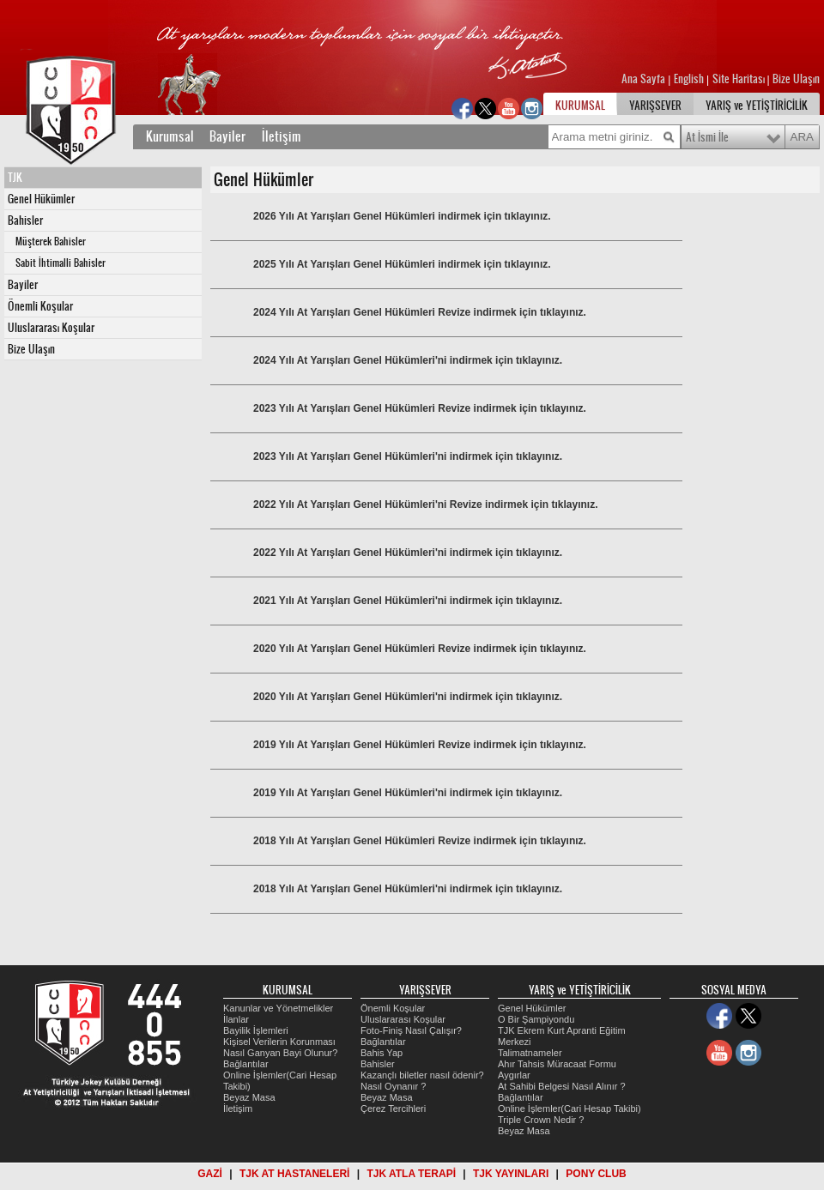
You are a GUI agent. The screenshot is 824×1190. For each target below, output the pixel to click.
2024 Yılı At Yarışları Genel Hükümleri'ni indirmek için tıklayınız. (407, 360)
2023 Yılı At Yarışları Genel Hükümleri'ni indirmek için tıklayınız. (407, 456)
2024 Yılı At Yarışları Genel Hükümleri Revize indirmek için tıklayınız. (419, 312)
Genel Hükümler (41, 199)
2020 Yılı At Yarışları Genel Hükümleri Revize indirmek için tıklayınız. (419, 649)
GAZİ (209, 1174)
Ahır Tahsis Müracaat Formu (557, 1064)
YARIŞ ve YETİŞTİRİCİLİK (757, 105)
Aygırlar (514, 1075)
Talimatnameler (530, 1053)
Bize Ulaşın (796, 79)
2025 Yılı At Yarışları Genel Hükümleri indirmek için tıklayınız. (402, 264)
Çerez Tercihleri (393, 1108)
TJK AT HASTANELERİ (294, 1174)
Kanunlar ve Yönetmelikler (278, 1008)
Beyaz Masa (249, 1097)
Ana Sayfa (644, 79)
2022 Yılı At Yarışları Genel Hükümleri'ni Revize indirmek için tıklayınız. (425, 504)
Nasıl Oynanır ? (393, 1086)
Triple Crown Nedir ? (541, 1119)
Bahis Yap (381, 1053)
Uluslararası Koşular (51, 327)
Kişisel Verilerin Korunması (279, 1041)
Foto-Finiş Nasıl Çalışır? (411, 1030)
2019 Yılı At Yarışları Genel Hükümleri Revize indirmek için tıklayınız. (419, 745)
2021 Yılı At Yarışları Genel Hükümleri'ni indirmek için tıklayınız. (407, 601)
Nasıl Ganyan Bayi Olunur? (280, 1053)
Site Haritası (739, 79)
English (689, 79)
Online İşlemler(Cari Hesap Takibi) (569, 1108)
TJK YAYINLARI (510, 1174)
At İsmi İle (707, 137)
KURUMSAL (580, 105)
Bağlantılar (246, 1064)
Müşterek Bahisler (50, 241)
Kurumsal (170, 136)
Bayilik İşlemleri (255, 1030)
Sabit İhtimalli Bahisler (60, 263)
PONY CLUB (596, 1174)
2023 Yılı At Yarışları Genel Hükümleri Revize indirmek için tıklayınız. (419, 408)
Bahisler (25, 220)
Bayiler (227, 136)
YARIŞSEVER (655, 105)
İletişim (281, 136)
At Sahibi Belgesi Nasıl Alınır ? (562, 1086)
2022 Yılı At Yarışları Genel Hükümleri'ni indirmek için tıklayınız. (407, 553)
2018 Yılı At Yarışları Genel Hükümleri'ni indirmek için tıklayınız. (407, 889)
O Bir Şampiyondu (536, 1019)
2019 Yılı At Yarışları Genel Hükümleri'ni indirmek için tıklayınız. (407, 793)
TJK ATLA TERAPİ (411, 1174)
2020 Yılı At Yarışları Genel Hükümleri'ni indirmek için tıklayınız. (407, 697)
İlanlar (236, 1019)
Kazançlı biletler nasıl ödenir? (422, 1075)
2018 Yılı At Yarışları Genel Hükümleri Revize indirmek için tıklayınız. (419, 841)
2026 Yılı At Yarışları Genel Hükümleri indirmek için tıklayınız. (402, 216)
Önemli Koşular (40, 306)
